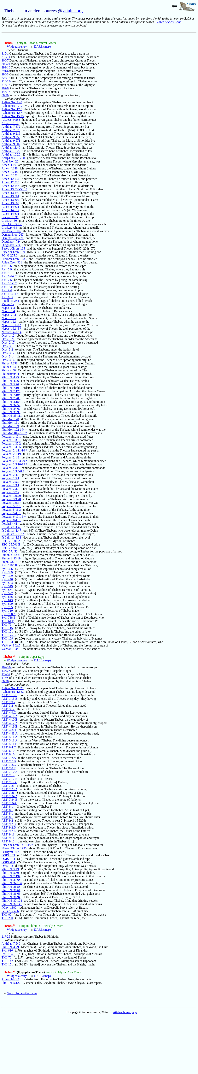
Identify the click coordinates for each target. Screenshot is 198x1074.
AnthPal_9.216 (11, 133)
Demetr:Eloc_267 (13, 234)
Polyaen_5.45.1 (11, 513)
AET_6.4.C (9, 747)
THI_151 (7, 631)
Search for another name (22, 993)
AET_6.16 (8, 754)
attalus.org (73, 10)
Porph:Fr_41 (9, 523)
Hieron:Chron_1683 (14, 259)
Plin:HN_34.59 (11, 405)
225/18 (6, 78)
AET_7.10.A (9, 771)
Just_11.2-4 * (10, 293)
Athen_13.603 (10, 203)
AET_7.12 (8, 775)
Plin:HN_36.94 (11, 897)
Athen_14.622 (10, 210)
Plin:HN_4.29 (10, 947)
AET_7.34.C (9, 803)
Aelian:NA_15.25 (13, 116)
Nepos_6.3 (8, 307)
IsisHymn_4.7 (10, 851)
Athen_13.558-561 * (14, 189)
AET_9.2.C (9, 824)
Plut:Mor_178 (10, 419)
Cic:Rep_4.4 (9, 227)
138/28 (6, 670)
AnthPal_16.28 (11, 154)
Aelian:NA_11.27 (13, 688)
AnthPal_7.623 (11, 130)
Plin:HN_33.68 (11, 879)
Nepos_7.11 (9, 314)
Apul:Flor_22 (10, 161)
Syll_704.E (8, 954)
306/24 (6, 64)
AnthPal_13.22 (11, 151)
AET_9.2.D (9, 827)
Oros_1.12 (8, 335)
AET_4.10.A (9, 716)
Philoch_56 (9, 370)
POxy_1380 (9, 907)
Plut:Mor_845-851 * (14, 433)
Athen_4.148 (10, 168)
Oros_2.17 (8, 342)
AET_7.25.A (9, 789)
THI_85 (6, 914)
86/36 (5, 681)
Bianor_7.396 (10, 217)
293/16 (6, 67)
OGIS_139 (8, 855)
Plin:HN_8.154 (11, 401)
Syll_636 (7, 596)
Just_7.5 (7, 279)
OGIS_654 (8, 862)
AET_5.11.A (9, 737)
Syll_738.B (8, 617)
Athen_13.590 (10, 192)
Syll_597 (7, 593)
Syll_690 (7, 603)
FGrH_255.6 (9, 255)
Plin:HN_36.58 (11, 886)
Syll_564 (7, 589)
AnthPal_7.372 (11, 126)
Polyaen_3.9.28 (11, 499)
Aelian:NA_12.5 (12, 109)
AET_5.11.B (9, 744)
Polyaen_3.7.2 (10, 492)
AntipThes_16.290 (13, 158)
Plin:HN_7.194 (11, 876)
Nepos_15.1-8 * (11, 325)
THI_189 (7, 638)
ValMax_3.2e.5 (11, 645)
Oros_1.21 (8, 339)
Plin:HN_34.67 (11, 408)
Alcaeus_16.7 (10, 123)
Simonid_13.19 (11, 558)
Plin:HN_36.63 (11, 893)
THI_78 (6, 624)
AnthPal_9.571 (11, 140)
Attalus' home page (125, 1012)
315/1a (6, 57)
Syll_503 (7, 582)
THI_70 (6, 957)
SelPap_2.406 (10, 911)
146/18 (6, 91)
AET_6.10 (8, 750)
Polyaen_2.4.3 (10, 474)
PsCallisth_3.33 (11, 537)
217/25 (6, 936)
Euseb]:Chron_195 (13, 248)
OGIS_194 (8, 858)
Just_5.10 (7, 272)
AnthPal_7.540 (11, 943)
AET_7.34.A (9, 796)
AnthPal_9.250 (11, 137)
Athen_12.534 (10, 178)
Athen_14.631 (10, 213)
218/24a (7, 81)
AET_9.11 (8, 834)
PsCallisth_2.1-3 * (13, 534)
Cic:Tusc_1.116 (11, 231)
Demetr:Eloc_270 (13, 238)
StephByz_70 (10, 562)
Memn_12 (8, 304)
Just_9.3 (7, 286)
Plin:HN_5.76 (10, 384)
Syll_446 (7, 579)
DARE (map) (42, 46)
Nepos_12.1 (9, 321)
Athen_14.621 (10, 206)
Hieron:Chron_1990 (14, 848)
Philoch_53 (9, 367)
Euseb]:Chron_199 (13, 252)
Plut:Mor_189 (10, 426)
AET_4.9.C (9, 712)
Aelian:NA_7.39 (12, 105)
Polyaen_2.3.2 (10, 467)
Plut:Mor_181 (10, 422)
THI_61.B (8, 621)
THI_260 (7, 918)
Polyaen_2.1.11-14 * (14, 450)
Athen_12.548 (10, 185)
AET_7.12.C (9, 782)
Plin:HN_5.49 (10, 869)
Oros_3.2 (7, 349)
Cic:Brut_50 (9, 220)
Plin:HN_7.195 (11, 394)
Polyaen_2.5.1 (10, 478)
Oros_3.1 (7, 346)
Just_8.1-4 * (9, 283)
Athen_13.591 (10, 196)
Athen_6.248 (10, 172)
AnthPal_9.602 (11, 144)
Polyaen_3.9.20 (11, 495)
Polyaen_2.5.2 (10, 481)
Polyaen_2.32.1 (11, 488)
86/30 (5, 95)
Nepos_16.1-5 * (11, 328)
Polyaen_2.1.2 (10, 457)
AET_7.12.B (9, 778)
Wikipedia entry (17, 46)
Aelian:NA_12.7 (12, 112)
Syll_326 (7, 568)
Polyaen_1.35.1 (11, 440)
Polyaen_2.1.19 (11, 454)
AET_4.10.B (9, 719)
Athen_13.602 (10, 199)
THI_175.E (8, 635)
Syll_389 (7, 572)
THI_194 (7, 642)
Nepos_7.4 (8, 311)
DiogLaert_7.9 (11, 241)
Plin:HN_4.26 (10, 380)
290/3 (5, 74)
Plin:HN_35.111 (12, 415)
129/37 (6, 674)
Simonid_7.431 (11, 555)
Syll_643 (7, 600)
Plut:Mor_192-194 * (14, 429)
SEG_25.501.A (11, 541)
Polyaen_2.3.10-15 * (14, 464)
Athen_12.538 (10, 182)
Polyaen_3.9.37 (11, 502)
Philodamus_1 (10, 373)
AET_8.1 (7, 806)
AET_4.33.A (9, 733)
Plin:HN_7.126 (11, 391)
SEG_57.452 (9, 551)
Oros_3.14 (8, 356)
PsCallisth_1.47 (11, 530)
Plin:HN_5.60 (10, 872)
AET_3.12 (8, 709)
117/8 (5, 677)
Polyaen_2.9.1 (10, 485)
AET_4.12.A (9, 723)
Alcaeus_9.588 (11, 119)
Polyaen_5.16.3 (11, 509)
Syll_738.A (8, 614)
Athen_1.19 (9, 165)
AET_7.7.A (9, 757)
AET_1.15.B (9, 695)
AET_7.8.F (8, 768)
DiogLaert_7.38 (11, 245)
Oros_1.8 (7, 865)
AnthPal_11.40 (11, 147)
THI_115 (7, 628)
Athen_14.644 (10, 979)
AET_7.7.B (9, 761)
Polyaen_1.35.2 (11, 443)
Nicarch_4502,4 (11, 332)
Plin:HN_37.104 (12, 900)
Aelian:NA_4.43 (12, 102)
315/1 (5, 53)
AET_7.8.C (9, 764)
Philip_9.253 (9, 363)
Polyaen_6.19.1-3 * (14, 516)
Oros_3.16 (8, 360)
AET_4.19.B (9, 726)
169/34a (7, 667)
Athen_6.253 (10, 175)
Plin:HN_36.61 (11, 890)
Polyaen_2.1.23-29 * (14, 461)
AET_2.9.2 (8, 702)
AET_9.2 (7, 820)
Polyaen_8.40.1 (11, 520)
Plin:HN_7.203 (11, 398)
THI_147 (7, 961)
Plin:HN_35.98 (11, 412)
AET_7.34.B (9, 799)
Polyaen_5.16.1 (11, 506)
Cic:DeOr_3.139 (12, 224)
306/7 (5, 60)
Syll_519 (7, 586)
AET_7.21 (8, 785)
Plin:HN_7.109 (11, 387)
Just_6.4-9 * (9, 276)
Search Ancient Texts (168, 22)
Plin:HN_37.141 (12, 904)
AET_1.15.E (9, 698)
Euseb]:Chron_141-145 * (17, 845)
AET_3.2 (7, 705)
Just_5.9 (7, 269)
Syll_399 (7, 575)
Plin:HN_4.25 (10, 377)
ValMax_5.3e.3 (11, 649)
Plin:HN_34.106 (12, 883)
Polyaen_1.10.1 (11, 436)
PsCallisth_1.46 (11, 527)
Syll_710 (7, 610)
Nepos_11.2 (9, 318)
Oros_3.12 (8, 353)
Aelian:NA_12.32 (13, 691)
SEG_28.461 (9, 548)
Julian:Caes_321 (12, 262)
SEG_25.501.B (11, 544)
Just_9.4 (7, 290)
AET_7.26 (8, 792)
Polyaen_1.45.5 (11, 447)
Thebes (8, 42)
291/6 (5, 71)
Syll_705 (7, 607)
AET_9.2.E (9, 831)
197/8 (5, 88)
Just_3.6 (7, 266)
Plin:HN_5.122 (11, 982)
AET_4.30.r (9, 730)
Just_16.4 (7, 297)
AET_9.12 (8, 841)
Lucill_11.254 (10, 300)
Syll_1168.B (9, 565)
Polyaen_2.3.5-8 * (13, 471)
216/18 (6, 84)
